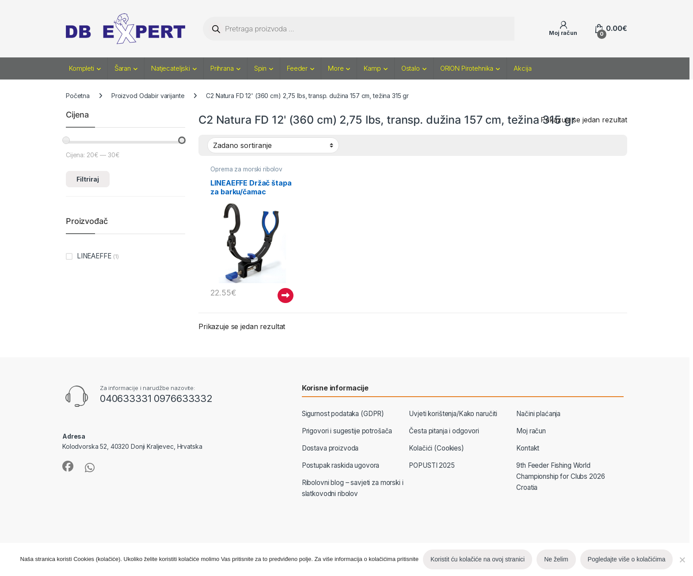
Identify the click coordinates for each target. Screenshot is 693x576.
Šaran (122, 68)
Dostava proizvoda (330, 448)
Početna (78, 95)
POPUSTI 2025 (431, 465)
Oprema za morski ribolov (246, 169)
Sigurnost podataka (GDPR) (343, 413)
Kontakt (527, 448)
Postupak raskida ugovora (341, 465)
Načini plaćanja (538, 413)
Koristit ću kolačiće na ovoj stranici (477, 559)
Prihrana (222, 68)
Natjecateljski (170, 68)
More (335, 68)
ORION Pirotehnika (467, 68)
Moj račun (531, 431)
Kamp (372, 68)
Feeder (297, 68)
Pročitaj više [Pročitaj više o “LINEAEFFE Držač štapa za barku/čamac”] (285, 295)
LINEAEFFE (94, 256)
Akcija (522, 68)
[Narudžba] (273, 145)
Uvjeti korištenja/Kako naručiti (453, 413)
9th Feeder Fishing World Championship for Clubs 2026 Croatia (560, 476)
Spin (260, 68)
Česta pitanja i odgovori (444, 431)
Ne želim (556, 559)
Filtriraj (87, 179)
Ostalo (410, 68)
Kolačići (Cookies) (436, 448)
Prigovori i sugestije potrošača (347, 431)
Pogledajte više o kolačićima (627, 559)
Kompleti (81, 68)
